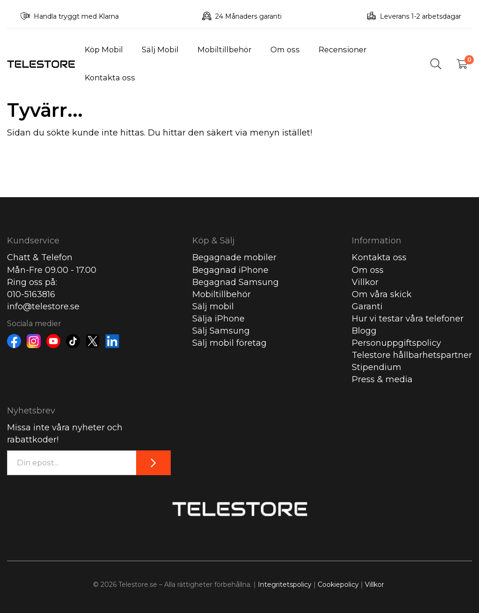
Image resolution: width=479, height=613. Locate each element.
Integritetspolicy (285, 584)
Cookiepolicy (338, 584)
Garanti (367, 306)
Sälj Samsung (221, 331)
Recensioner (343, 49)
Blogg (364, 331)
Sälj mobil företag (229, 343)
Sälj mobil (213, 306)
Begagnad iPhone (230, 270)
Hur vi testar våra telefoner (408, 319)
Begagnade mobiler (234, 257)
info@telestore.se (43, 306)
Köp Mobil (104, 49)
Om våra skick (382, 294)
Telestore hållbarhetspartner (412, 355)
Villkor (365, 282)
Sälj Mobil (160, 49)
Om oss (285, 49)
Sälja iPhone (218, 319)
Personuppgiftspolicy (396, 343)
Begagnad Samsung (235, 282)
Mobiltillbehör (224, 49)
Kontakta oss (110, 77)
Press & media (382, 379)
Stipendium (376, 367)
